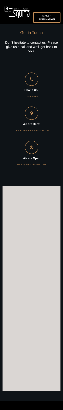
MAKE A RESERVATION (47, 17)
